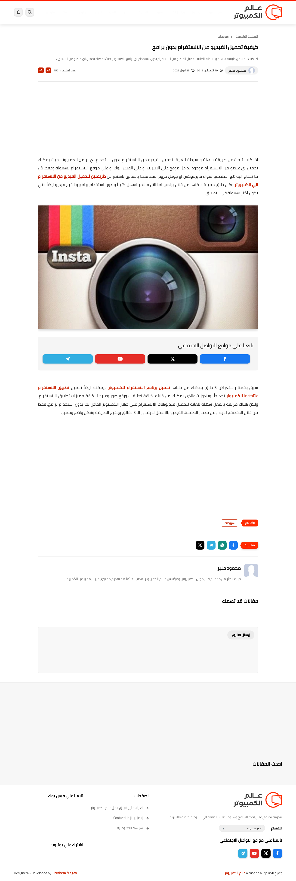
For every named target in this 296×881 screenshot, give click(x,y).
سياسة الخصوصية (133, 828)
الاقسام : (276, 828)
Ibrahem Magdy (65, 873)
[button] (233, 545)
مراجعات (67, 12)
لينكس (127, 12)
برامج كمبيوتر (215, 12)
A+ (48, 70)
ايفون (82, 12)
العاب (112, 12)
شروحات (223, 37)
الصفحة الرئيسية (247, 37)
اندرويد (97, 12)
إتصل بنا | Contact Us (131, 817)
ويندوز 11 (179, 12)
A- (41, 70)
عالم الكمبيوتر (235, 873)
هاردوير (50, 12)
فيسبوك (160, 12)
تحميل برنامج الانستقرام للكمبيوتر (139, 387)
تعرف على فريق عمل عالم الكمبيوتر (120, 807)
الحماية (143, 12)
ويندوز (196, 12)
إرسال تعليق (241, 635)
